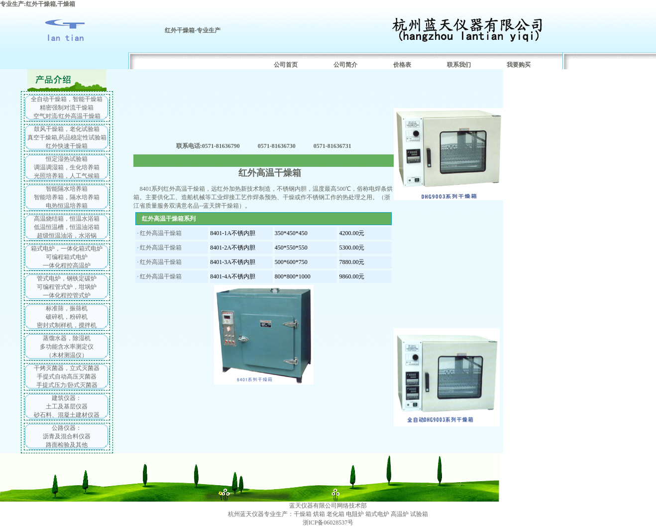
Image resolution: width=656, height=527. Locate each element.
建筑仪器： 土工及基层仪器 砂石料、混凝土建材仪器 (67, 406)
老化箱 (335, 514)
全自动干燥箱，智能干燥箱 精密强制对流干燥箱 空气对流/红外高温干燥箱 (67, 108)
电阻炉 (355, 514)
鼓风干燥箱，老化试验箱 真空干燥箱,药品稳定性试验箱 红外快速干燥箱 (67, 137)
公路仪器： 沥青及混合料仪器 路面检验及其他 (67, 436)
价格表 (402, 64)
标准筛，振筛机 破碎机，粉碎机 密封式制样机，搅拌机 (67, 317)
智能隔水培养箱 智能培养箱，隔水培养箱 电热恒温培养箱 (67, 197)
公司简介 (345, 64)
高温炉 (400, 514)
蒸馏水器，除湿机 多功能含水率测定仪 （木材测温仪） (67, 347)
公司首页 (286, 64)
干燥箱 (303, 514)
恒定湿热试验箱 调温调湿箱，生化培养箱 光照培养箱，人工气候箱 (67, 167)
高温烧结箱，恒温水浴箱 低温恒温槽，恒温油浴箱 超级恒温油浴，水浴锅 (67, 227)
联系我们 (459, 64)
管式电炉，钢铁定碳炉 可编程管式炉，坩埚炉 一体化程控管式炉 (67, 287)
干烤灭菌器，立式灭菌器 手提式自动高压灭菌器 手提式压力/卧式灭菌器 (67, 377)
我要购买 (519, 64)
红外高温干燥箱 (161, 233)
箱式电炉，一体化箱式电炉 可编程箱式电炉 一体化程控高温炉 (67, 257)
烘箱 (319, 514)
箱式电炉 (377, 514)
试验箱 (419, 514)
